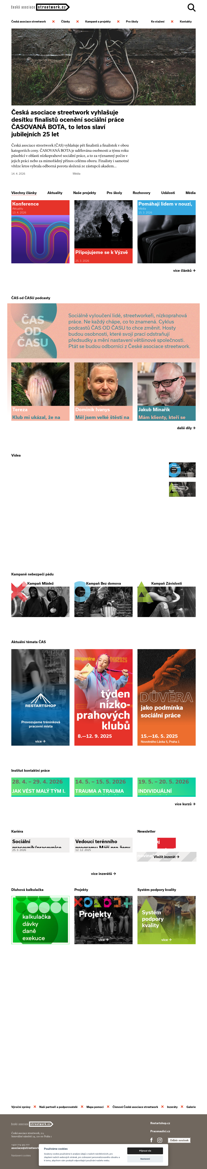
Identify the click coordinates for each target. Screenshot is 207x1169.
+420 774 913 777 (20, 1144)
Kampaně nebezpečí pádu (32, 642)
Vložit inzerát (167, 989)
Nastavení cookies (21, 1155)
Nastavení (145, 1159)
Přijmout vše (145, 1151)
